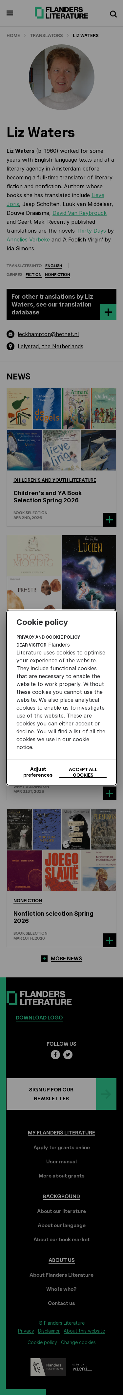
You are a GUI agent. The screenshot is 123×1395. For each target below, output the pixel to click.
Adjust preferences (37, 772)
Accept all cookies (83, 772)
